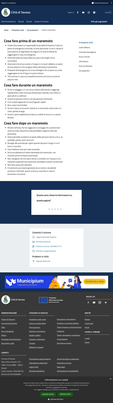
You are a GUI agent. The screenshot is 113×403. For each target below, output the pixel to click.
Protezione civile (18, 30)
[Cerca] (109, 12)
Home (6, 30)
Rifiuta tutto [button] (65, 394)
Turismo (32, 343)
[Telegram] (89, 12)
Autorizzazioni (62, 339)
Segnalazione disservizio (38, 363)
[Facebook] (73, 12)
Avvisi (87, 327)
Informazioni (83, 61)
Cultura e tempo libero (37, 323)
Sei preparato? (32, 30)
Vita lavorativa (34, 327)
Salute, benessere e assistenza (68, 335)
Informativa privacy (64, 363)
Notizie (87, 319)
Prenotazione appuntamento (40, 359)
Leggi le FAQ (33, 367)
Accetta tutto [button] (48, 394)
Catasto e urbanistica (37, 339)
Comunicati (89, 323)
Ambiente (60, 331)
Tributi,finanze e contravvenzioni (69, 327)
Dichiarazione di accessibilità (67, 371)
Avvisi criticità (84, 56)
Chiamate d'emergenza (87, 52)
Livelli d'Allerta (84, 47)
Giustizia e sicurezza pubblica (68, 323)
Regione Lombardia (8, 3)
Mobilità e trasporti (36, 347)
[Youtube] (78, 12)
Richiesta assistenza (36, 371)
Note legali (61, 367)
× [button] (110, 379)
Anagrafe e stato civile (37, 319)
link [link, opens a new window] (78, 390)
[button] (56, 399)
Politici (3, 335)
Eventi (87, 342)
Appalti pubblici (35, 335)
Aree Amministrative (9, 323)
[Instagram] (84, 12)
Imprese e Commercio (37, 331)
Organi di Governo (8, 319)
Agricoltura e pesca (64, 343)
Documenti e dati (7, 343)
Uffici (3, 327)
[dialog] (56, 390)
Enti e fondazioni (7, 331)
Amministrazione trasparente (68, 359)
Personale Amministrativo (11, 339)
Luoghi (87, 338)
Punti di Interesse (85, 66)
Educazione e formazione (66, 319)
